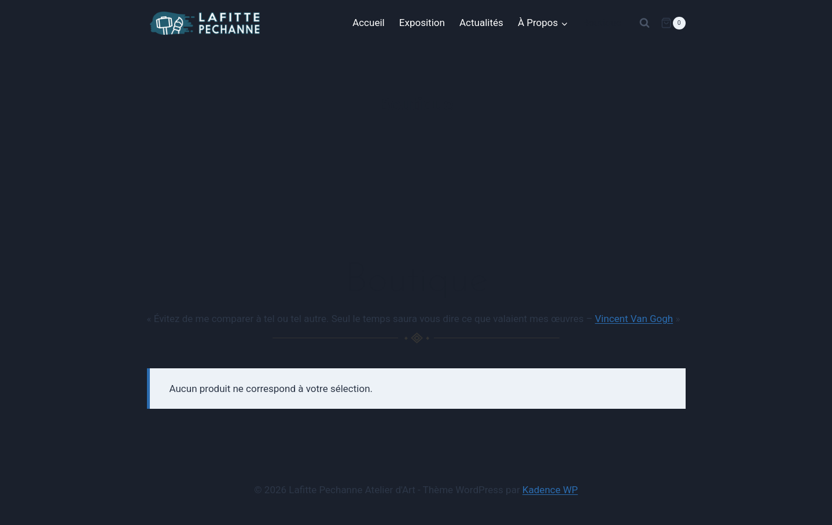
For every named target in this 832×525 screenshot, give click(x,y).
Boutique (601, 22)
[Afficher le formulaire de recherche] (644, 23)
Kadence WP (550, 490)
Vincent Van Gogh (634, 318)
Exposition (422, 22)
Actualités (481, 22)
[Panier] (673, 23)
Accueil (368, 22)
